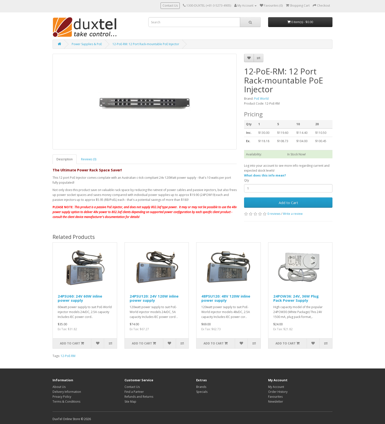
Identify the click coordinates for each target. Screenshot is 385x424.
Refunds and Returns (138, 397)
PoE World (261, 98)
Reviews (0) (88, 159)
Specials (201, 392)
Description (64, 159)
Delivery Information (67, 392)
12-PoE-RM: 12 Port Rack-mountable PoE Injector (145, 44)
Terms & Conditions (66, 401)
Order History (278, 392)
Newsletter (275, 401)
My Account (276, 387)
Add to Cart (288, 202)
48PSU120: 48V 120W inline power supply (225, 298)
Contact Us (170, 5)
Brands (201, 387)
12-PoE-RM (68, 356)
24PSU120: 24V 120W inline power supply (154, 298)
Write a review (292, 214)
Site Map (130, 401)
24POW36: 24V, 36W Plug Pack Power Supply (296, 298)
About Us (59, 387)
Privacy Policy (62, 397)
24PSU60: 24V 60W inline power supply (80, 298)
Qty (246, 180)
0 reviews (273, 214)
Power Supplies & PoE (87, 44)
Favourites (275, 397)
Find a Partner (134, 392)
